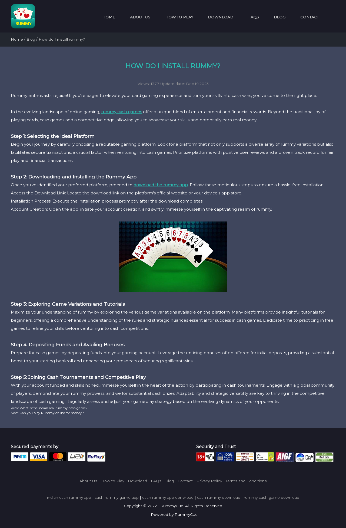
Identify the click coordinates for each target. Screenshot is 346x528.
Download (220, 17)
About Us (140, 17)
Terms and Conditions (246, 481)
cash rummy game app (117, 497)
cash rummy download (218, 497)
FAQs (253, 17)
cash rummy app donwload (168, 497)
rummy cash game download (271, 497)
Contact (309, 17)
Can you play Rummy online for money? (51, 413)
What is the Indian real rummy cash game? (53, 408)
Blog (279, 17)
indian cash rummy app (69, 497)
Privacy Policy (209, 481)
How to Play (179, 17)
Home (108, 17)
